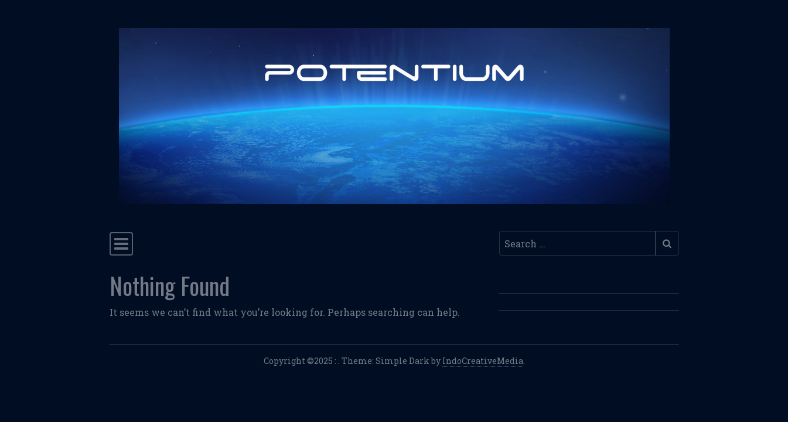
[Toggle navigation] (121, 244)
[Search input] (577, 243)
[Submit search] (667, 243)
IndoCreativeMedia (482, 360)
